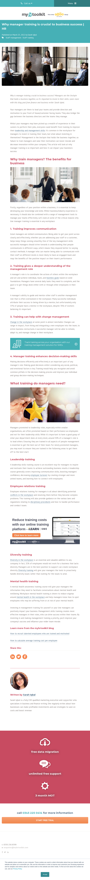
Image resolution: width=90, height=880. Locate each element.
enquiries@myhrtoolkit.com (16, 847)
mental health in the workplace (31, 597)
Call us (26, 3)
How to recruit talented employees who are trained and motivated (39, 633)
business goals (52, 278)
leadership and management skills (30, 130)
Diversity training (25, 570)
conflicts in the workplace (21, 495)
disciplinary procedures (40, 502)
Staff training (28, 37)
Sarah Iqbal (32, 35)
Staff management (13, 37)
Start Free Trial (45, 820)
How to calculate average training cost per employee (33, 640)
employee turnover (39, 475)
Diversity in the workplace (21, 560)
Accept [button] (45, 874)
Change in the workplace (21, 322)
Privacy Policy (17, 869)
